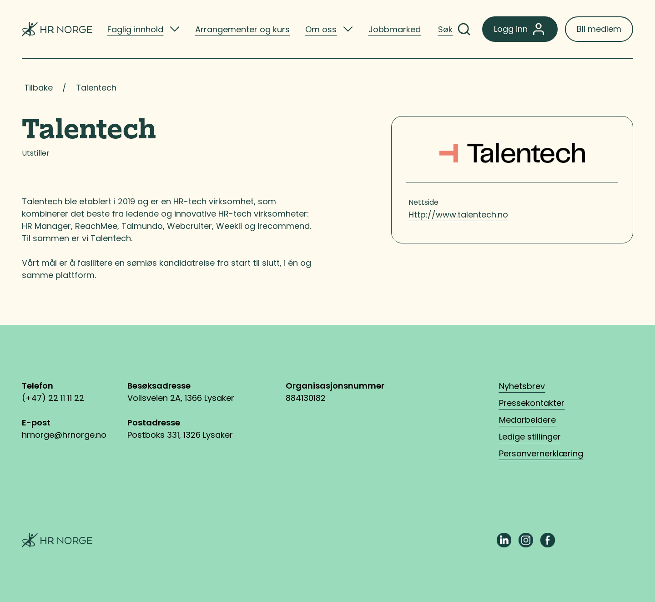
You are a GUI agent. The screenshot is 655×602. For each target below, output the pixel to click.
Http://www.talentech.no (458, 214)
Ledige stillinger (530, 436)
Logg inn (520, 29)
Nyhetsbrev (522, 386)
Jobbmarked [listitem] (394, 29)
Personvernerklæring (541, 453)
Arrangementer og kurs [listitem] (242, 29)
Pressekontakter (531, 403)
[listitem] (143, 29)
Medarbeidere (527, 419)
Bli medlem (599, 29)
